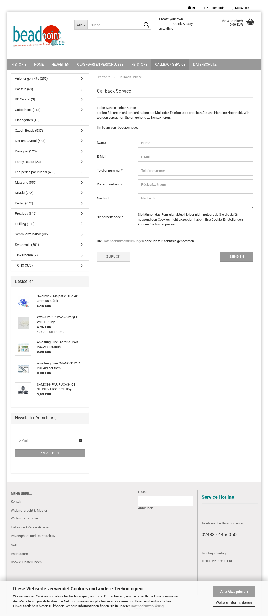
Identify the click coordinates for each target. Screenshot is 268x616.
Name (101, 143)
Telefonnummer (109, 170)
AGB (14, 545)
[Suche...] (80, 25)
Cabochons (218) (27, 110)
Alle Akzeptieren (234, 592)
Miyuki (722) (24, 193)
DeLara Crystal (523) (30, 141)
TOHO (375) (24, 265)
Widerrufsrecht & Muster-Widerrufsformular (29, 514)
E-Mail (101, 156)
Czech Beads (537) (29, 130)
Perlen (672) (24, 203)
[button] (192, 8)
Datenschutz (205, 64)
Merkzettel (241, 8)
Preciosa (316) (26, 213)
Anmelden (49, 453)
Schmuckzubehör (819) (32, 234)
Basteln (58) (24, 89)
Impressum (19, 554)
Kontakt (16, 501)
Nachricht (104, 198)
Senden (237, 256)
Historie (18, 64)
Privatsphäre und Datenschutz (33, 536)
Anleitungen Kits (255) (31, 79)
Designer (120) (26, 151)
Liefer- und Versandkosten (30, 527)
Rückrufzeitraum (109, 184)
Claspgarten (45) (27, 120)
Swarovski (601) (27, 245)
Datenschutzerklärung (147, 606)
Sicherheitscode (109, 217)
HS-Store (139, 64)
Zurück (113, 256)
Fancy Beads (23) (28, 162)
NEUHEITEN (60, 64)
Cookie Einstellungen (26, 562)
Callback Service (170, 64)
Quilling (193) (25, 224)
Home (39, 64)
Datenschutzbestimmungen (123, 241)
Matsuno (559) (26, 182)
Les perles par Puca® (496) (35, 172)
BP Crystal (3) (25, 99)
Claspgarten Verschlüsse (100, 64)
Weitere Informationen (234, 603)
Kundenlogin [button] (214, 8)
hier (158, 224)
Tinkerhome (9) (26, 255)
